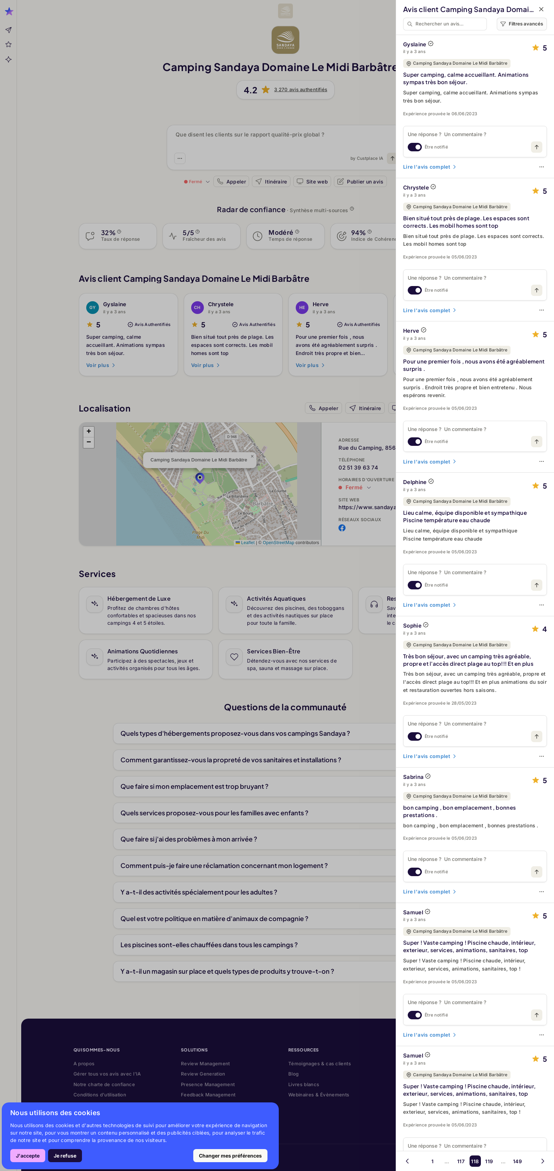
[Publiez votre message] (536, 147)
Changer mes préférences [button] (230, 1156)
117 (461, 1161)
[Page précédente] (407, 1161)
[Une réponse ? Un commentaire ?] (475, 134)
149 (517, 1161)
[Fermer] (541, 9)
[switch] (415, 147)
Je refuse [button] (65, 1156)
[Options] (541, 167)
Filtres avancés (521, 24)
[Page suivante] (542, 1161)
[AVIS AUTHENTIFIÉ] (431, 43)
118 (475, 1161)
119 (489, 1161)
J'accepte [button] (28, 1156)
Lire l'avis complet (430, 167)
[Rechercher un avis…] (449, 24)
